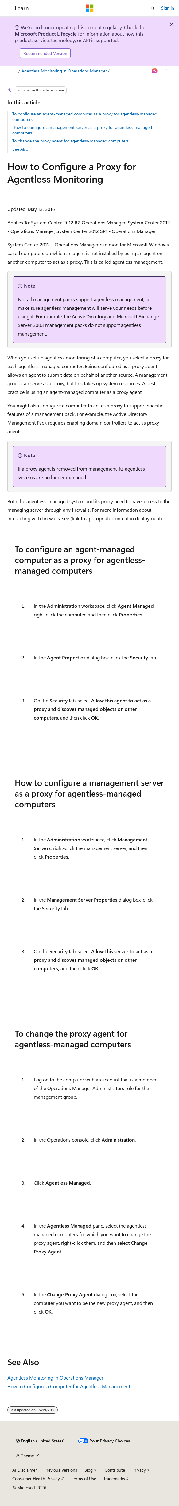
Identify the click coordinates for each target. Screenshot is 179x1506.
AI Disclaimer (24, 1470)
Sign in (167, 8)
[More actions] (166, 71)
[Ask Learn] (155, 71)
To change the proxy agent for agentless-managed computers (70, 141)
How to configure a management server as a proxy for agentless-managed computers (82, 130)
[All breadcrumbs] (12, 71)
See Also (20, 149)
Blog (88, 1470)
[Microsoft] (90, 8)
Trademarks (114, 1478)
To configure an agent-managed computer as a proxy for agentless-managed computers (84, 116)
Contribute (115, 1470)
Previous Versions (60, 1470)
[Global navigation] (6, 8)
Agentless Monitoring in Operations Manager (64, 71)
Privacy (139, 1470)
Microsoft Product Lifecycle (46, 33)
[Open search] (152, 8)
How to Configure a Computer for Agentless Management (68, 1386)
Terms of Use (84, 1478)
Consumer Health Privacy (36, 1478)
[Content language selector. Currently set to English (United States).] (40, 1441)
